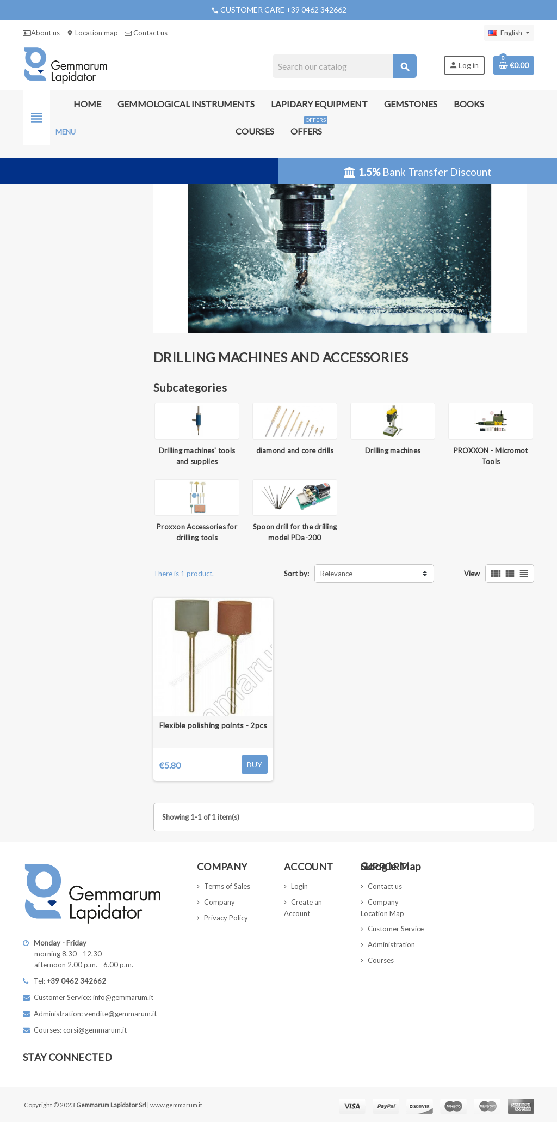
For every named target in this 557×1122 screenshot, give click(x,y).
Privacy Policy (226, 917)
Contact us (146, 32)
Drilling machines (392, 450)
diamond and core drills (295, 450)
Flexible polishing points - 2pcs (213, 725)
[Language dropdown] (509, 33)
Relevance (336, 573)
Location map (92, 32)
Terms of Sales (227, 886)
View (472, 573)
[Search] (344, 66)
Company (219, 902)
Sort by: (296, 573)
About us (41, 32)
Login (299, 886)
